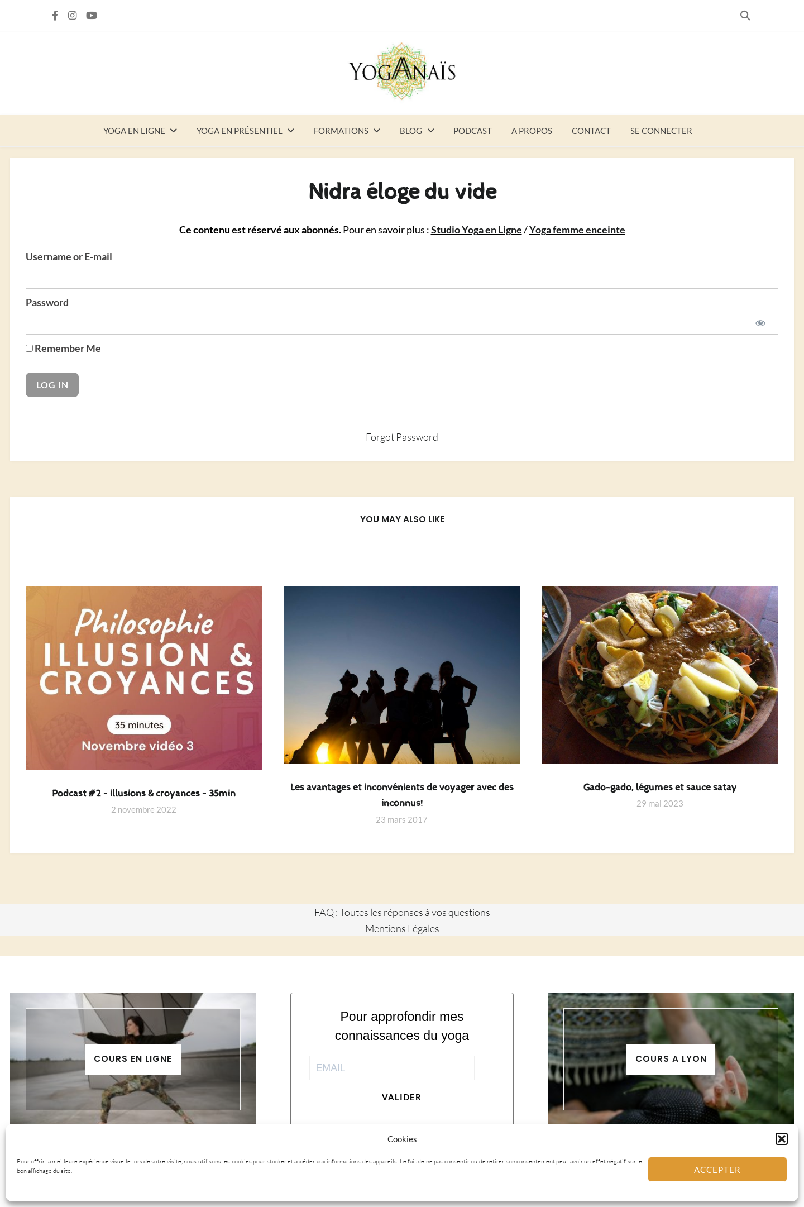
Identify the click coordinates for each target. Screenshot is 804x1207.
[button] (781, 1138)
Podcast (472, 131)
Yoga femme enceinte (577, 230)
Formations (341, 131)
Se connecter (661, 131)
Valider (402, 1097)
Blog (411, 131)
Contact (591, 131)
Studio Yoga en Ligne (476, 230)
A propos (531, 131)
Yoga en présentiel (240, 131)
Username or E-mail (69, 257)
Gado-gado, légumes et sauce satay (660, 787)
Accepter (717, 1170)
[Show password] (760, 323)
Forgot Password (402, 437)
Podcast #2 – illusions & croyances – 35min (144, 793)
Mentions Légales (402, 928)
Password (47, 302)
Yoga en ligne (134, 131)
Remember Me (63, 348)
